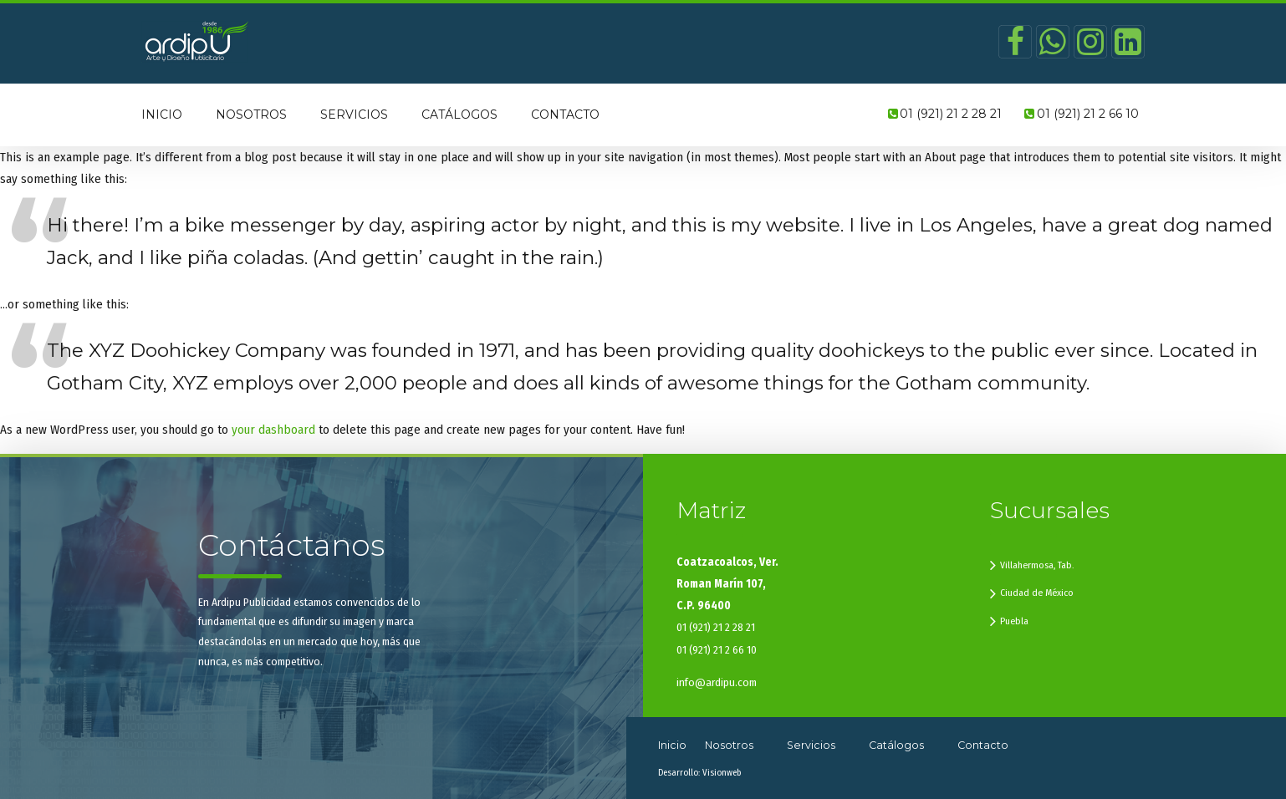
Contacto (565, 114)
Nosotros (251, 114)
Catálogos (459, 114)
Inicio (161, 114)
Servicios (354, 114)
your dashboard (273, 429)
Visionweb (721, 772)
